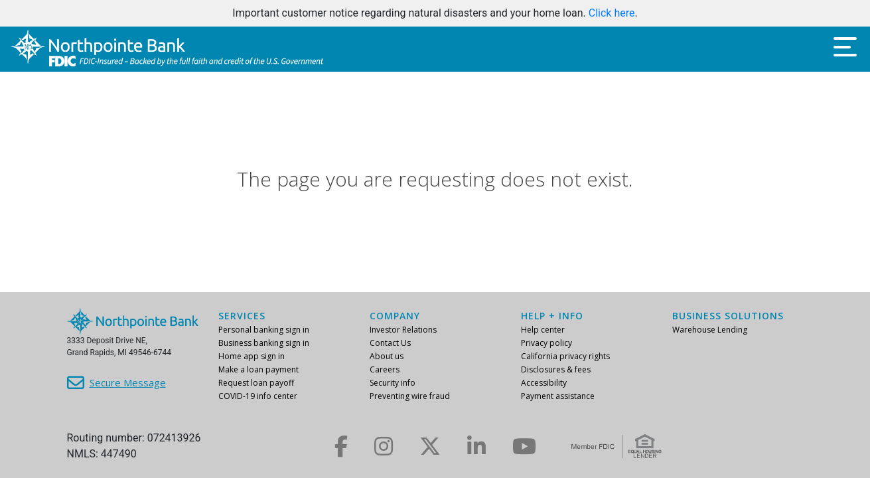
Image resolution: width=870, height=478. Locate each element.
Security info (392, 382)
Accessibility (544, 382)
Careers (384, 369)
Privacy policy (546, 343)
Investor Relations (403, 329)
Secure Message (128, 382)
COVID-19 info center (257, 396)
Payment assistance (558, 396)
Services (241, 315)
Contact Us (390, 343)
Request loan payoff (256, 382)
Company (395, 315)
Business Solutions (728, 315)
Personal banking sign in (263, 329)
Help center (543, 329)
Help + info (552, 315)
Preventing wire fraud (410, 396)
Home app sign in (251, 356)
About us (386, 356)
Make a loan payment (258, 369)
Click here (612, 13)
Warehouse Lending (709, 329)
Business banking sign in (263, 343)
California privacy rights (565, 356)
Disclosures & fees (556, 369)
